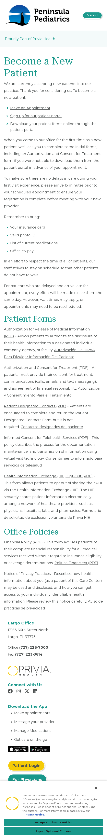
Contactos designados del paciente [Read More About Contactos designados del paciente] (52, 427)
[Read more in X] (27, 692)
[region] (53, 808)
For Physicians (27, 779)
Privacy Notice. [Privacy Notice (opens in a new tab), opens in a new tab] (34, 814)
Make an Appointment (30, 108)
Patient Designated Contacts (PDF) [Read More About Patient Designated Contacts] (35, 406)
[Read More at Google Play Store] (40, 749)
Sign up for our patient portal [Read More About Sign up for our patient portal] (36, 116)
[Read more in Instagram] (19, 692)
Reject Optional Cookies (54, 831)
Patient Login (26, 765)
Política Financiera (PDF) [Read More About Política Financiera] (76, 563)
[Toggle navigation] (92, 15)
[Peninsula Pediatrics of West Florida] (37, 15)
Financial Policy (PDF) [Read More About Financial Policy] (23, 542)
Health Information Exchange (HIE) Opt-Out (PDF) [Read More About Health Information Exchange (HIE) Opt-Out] (48, 476)
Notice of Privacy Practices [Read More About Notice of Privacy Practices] (27, 574)
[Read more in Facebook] (11, 692)
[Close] (96, 788)
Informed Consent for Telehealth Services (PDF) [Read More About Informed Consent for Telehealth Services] (46, 438)
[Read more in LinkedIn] (36, 692)
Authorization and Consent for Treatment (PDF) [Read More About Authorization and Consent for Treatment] (46, 368)
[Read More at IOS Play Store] (18, 749)
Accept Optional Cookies (53, 822)
